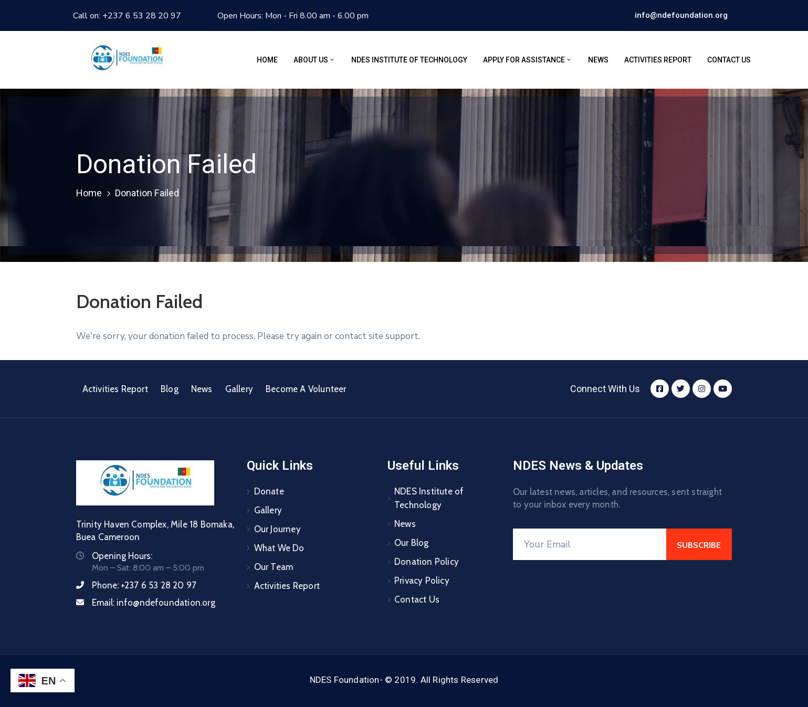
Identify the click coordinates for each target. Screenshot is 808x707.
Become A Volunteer (306, 389)
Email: (153, 602)
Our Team (273, 567)
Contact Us (729, 60)
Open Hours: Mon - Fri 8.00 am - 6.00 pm (293, 16)
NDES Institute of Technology (409, 60)
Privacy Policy (421, 580)
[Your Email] (590, 544)
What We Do (279, 548)
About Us (314, 60)
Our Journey (277, 529)
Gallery (239, 389)
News (598, 60)
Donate (269, 491)
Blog (170, 389)
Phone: (144, 585)
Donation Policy (426, 561)
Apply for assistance (527, 60)
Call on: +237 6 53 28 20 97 (127, 16)
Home (267, 60)
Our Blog (411, 542)
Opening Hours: (122, 556)
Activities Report (657, 60)
